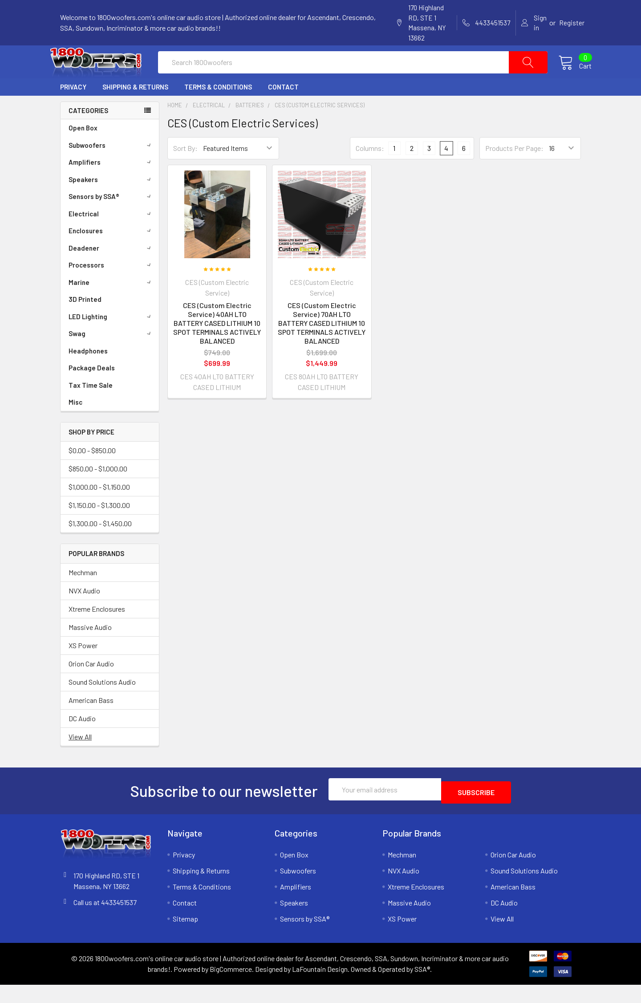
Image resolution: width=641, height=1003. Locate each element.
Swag (111, 355)
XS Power (83, 666)
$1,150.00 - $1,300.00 (99, 526)
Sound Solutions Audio (102, 703)
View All (80, 758)
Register (571, 23)
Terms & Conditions (218, 108)
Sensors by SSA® (111, 218)
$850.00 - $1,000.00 (98, 490)
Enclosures (111, 252)
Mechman (83, 593)
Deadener (111, 269)
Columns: (370, 169)
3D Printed (85, 321)
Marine (111, 304)
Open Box (83, 149)
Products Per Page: (514, 169)
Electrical (111, 235)
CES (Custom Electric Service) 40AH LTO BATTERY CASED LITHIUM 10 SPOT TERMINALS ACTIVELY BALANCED (217, 344)
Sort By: (185, 169)
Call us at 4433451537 (105, 920)
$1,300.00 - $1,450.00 (100, 544)
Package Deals (92, 389)
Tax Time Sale (91, 406)
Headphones (88, 372)
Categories (88, 132)
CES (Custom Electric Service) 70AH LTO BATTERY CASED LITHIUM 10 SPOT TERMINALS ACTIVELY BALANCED (321, 344)
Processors (111, 286)
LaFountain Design (320, 987)
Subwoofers (111, 166)
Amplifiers (111, 183)
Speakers (111, 201)
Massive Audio (90, 648)
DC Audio (82, 739)
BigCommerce (231, 987)
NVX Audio (84, 612)
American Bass (91, 721)
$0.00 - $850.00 (92, 471)
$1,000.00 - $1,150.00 (99, 508)
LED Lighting (111, 338)
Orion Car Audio (91, 685)
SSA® (422, 987)
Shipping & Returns (135, 108)
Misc (75, 423)
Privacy (73, 108)
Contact (283, 108)
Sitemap (185, 937)
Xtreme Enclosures (97, 630)
